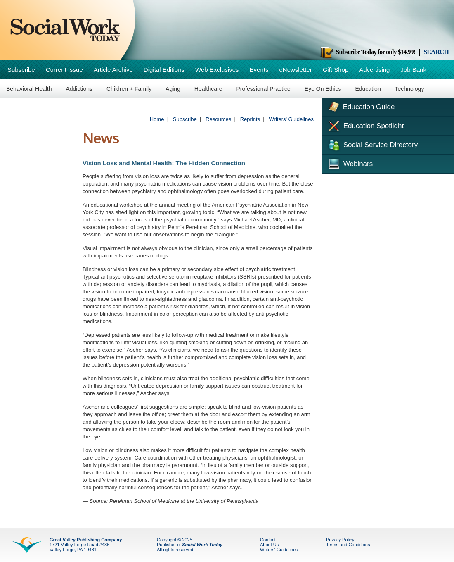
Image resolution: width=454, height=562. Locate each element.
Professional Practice (263, 89)
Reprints (250, 119)
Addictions (79, 89)
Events (259, 69)
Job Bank (413, 69)
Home (157, 119)
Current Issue (64, 69)
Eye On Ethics (323, 89)
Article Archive (113, 69)
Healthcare (208, 89)
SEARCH (436, 51)
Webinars (349, 163)
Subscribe (21, 69)
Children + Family (128, 89)
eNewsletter (295, 69)
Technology (409, 89)
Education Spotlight (365, 125)
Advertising (374, 69)
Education (368, 89)
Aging (173, 89)
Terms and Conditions (348, 544)
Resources (218, 119)
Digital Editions (164, 69)
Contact (268, 539)
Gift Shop (336, 69)
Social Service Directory (372, 144)
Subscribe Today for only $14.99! (367, 51)
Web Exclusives (217, 69)
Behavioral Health (29, 89)
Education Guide (360, 106)
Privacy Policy (340, 539)
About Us (269, 544)
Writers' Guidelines (291, 119)
